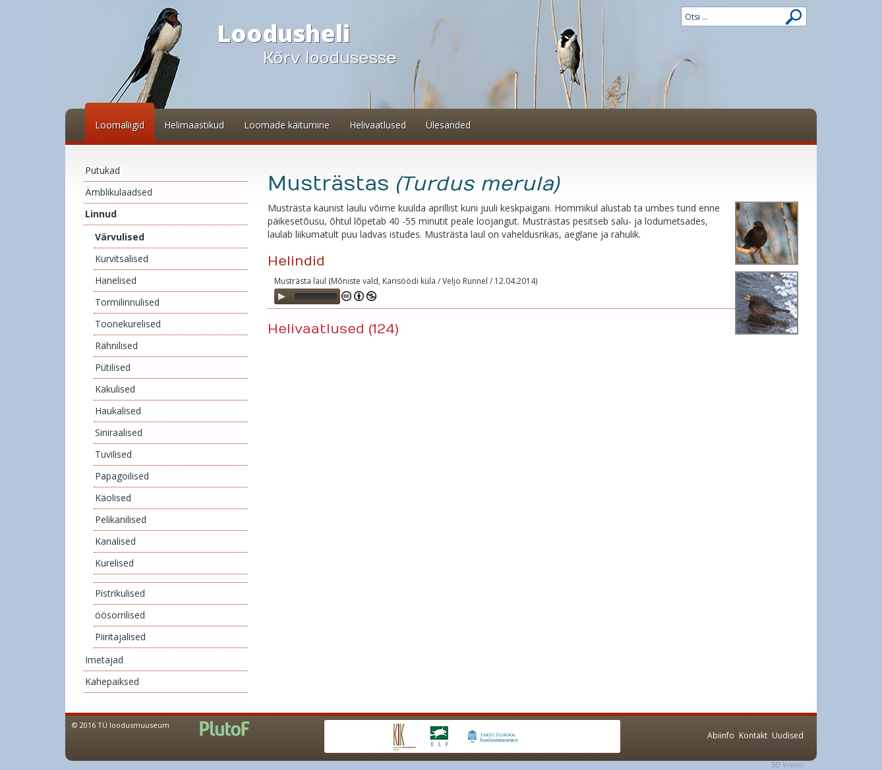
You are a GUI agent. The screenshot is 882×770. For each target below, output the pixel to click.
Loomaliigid (119, 125)
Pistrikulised (120, 593)
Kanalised (115, 541)
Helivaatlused (377, 125)
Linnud (101, 213)
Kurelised (114, 563)
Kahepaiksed (112, 681)
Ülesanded (448, 125)
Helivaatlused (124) (333, 329)
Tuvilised (113, 454)
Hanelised (115, 280)
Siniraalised (118, 432)
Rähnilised (116, 345)
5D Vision (787, 764)
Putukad (102, 170)
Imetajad (104, 659)
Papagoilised (122, 476)
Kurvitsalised (121, 258)
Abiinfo (720, 735)
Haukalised (118, 410)
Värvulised (119, 237)
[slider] (316, 296)
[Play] (281, 296)
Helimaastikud (194, 125)
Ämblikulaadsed (118, 192)
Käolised (113, 497)
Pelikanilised (120, 519)
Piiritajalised (120, 636)
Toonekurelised (128, 323)
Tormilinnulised (127, 302)
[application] (307, 296)
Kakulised (115, 389)
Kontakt (753, 735)
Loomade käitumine (287, 125)
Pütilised (113, 367)
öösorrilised (120, 615)
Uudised (788, 735)
